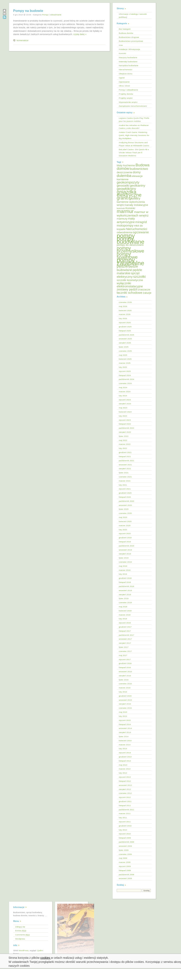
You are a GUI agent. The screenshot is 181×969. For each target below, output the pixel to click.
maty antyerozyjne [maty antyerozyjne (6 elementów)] (126, 220)
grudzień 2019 (125, 537)
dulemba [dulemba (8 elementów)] (124, 175)
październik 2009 (126, 842)
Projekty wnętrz (126, 98)
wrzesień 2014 (125, 728)
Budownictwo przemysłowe (131, 41)
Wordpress (20, 939)
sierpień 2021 (125, 468)
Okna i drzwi (124, 86)
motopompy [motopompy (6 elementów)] (125, 225)
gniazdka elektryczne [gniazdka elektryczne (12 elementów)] (129, 193)
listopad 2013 (125, 761)
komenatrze (22, 40)
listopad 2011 (125, 805)
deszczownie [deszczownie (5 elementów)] (124, 172)
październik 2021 (126, 460)
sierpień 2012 (125, 789)
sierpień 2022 (125, 432)
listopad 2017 (125, 631)
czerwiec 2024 (125, 383)
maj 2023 (123, 408)
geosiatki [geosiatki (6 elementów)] (123, 185)
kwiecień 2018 (125, 611)
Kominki (122, 53)
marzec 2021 (124, 481)
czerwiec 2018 (125, 602)
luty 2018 (123, 619)
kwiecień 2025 (125, 359)
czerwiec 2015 (125, 708)
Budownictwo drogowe (129, 37)
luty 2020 (123, 529)
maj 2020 (123, 517)
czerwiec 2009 (125, 854)
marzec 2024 (124, 391)
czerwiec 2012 (125, 793)
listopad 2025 (125, 331)
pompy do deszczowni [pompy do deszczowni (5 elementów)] (130, 244)
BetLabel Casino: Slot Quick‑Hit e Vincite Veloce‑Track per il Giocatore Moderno (134, 152)
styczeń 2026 (125, 322)
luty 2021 (123, 485)
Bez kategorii (124, 29)
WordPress (23, 950)
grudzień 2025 (125, 326)
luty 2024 (123, 395)
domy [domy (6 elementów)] (137, 172)
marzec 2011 (124, 813)
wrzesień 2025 (125, 339)
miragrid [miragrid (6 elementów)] (141, 222)
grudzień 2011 (125, 801)
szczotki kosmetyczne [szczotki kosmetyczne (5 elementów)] (130, 280)
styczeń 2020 (125, 533)
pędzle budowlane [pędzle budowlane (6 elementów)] (127, 268)
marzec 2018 (124, 615)
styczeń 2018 (125, 623)
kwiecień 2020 (125, 521)
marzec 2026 (124, 314)
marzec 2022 (124, 444)
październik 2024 (126, 379)
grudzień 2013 (125, 757)
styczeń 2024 (125, 400)
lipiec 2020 (123, 509)
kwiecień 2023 (125, 412)
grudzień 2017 (125, 627)
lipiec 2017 (123, 647)
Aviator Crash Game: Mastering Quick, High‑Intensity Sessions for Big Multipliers (134, 135)
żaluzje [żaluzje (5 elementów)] (147, 292)
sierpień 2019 (125, 554)
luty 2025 (123, 367)
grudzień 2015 (125, 696)
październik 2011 (126, 809)
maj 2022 (123, 440)
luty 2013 (123, 773)
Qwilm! (40, 950)
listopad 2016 (125, 667)
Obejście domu (125, 74)
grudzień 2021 (125, 452)
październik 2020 (126, 501)
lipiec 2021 (123, 472)
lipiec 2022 (123, 436)
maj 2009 (123, 858)
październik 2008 (126, 874)
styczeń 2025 (125, 371)
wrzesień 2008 (125, 878)
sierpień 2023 (125, 403)
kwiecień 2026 (125, 310)
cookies (45, 957)
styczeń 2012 (125, 797)
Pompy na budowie (28, 10)
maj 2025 (123, 355)
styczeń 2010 (125, 834)
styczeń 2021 (125, 489)
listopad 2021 (125, 456)
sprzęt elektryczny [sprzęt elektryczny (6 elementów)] (128, 274)
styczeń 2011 (125, 822)
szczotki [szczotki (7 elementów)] (139, 277)
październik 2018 (126, 586)
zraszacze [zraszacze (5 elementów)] (144, 289)
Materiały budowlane (128, 61)
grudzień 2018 (125, 578)
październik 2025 (126, 335)
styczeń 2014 (125, 752)
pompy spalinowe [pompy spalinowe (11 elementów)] (127, 255)
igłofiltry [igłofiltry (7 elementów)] (134, 198)
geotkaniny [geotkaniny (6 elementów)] (137, 185)
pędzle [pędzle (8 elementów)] (122, 266)
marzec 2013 (124, 769)
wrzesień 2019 (125, 550)
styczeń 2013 (125, 777)
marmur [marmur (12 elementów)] (125, 211)
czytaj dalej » (79, 34)
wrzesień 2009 (125, 846)
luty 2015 (123, 716)
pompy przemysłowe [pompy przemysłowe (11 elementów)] (130, 249)
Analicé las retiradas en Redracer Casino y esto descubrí (134, 126)
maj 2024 (123, 387)
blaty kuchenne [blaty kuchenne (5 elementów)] (126, 165)
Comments (22, 935)
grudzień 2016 (125, 663)
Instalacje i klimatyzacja (129, 49)
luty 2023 (123, 416)
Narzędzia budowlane (128, 65)
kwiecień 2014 (125, 740)
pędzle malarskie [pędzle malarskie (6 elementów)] (129, 271)
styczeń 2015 (125, 720)
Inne (121, 45)
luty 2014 (123, 748)
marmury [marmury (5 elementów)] (122, 218)
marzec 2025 (124, 363)
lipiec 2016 (123, 680)
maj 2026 (123, 306)
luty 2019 (123, 574)
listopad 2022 (125, 424)
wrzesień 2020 (125, 505)
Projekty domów (126, 94)
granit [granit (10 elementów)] (122, 198)
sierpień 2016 (125, 675)
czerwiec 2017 (125, 651)
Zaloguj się (20, 927)
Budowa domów (126, 33)
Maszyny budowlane (128, 57)
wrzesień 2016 (125, 671)
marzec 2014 (124, 744)
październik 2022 (126, 428)
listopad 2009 (125, 838)
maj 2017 (123, 655)
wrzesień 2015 (125, 700)
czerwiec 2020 (125, 513)
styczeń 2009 (125, 866)
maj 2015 (123, 712)
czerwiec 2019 (125, 562)
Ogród (121, 78)
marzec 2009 (124, 862)
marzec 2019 (124, 570)
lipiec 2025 (123, 347)
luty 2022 (123, 448)
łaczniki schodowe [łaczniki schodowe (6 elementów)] (129, 292)
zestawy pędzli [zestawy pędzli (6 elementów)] (127, 289)
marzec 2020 (124, 525)
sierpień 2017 (125, 643)
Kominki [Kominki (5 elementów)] (130, 208)
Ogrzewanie (124, 82)
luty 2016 (123, 692)
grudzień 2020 (125, 493)
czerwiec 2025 (125, 351)
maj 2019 (123, 566)
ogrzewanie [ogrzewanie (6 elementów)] (141, 232)
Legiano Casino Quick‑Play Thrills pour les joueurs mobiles (134, 119)
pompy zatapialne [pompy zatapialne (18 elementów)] (130, 261)
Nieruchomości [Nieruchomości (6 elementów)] (136, 229)
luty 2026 (123, 318)
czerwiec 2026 (125, 302)
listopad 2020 (125, 497)
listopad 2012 (125, 781)
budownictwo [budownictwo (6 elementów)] (139, 168)
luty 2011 (123, 817)
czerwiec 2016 (125, 683)
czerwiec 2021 (125, 477)
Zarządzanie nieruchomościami (133, 106)
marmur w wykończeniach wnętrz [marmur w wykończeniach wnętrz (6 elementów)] (133, 213)
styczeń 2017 (125, 659)
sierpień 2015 (125, 704)
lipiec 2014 (123, 736)
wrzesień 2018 (125, 590)
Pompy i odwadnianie (51, 15)
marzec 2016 (124, 688)
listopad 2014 (125, 724)
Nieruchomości (125, 69)
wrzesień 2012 (125, 785)
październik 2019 (126, 546)
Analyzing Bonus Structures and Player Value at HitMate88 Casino (134, 144)
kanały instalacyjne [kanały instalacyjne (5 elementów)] (136, 204)
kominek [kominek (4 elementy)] (121, 208)
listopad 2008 (125, 870)
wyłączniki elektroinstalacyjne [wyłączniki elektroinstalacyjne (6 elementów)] (130, 284)
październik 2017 (126, 635)
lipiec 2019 (123, 558)
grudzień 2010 (125, 826)
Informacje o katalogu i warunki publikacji (133, 15)
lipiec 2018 (123, 598)
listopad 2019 (125, 542)
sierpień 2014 (125, 732)
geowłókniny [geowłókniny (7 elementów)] (126, 189)
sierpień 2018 (125, 594)
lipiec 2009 (123, 850)
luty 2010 (123, 830)
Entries (20, 930)
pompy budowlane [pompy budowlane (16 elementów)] (130, 240)
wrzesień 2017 (125, 639)
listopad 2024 (125, 375)
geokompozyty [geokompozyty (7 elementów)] (128, 182)
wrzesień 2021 (125, 465)
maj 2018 (123, 606)
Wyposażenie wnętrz (128, 102)
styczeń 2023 (125, 420)
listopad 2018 (125, 582)
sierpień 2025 (125, 343)
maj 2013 (123, 765)
